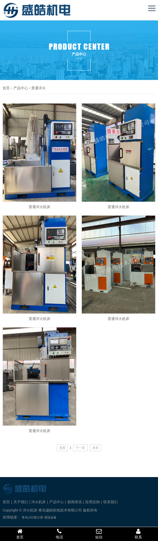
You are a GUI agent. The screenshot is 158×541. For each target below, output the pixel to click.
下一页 (80, 448)
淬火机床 (38, 502)
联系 (138, 533)
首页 (6, 88)
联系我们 (110, 502)
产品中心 (20, 88)
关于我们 (20, 502)
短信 (99, 533)
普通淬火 (38, 88)
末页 (95, 448)
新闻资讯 (74, 502)
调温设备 (50, 517)
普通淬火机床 (39, 206)
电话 (59, 533)
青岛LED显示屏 (32, 517)
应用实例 (92, 502)
